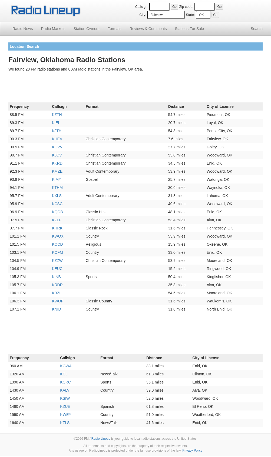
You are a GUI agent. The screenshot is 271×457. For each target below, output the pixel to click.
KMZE (57, 171)
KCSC (57, 204)
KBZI (56, 293)
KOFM (57, 252)
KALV (65, 390)
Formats (114, 28)
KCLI (64, 374)
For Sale (189, 28)
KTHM (57, 187)
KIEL (56, 123)
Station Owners (87, 28)
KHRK (57, 228)
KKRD (57, 163)
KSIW (65, 398)
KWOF (57, 301)
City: (142, 15)
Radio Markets (53, 28)
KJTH (56, 131)
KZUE (65, 406)
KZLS (65, 423)
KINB (56, 277)
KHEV (57, 139)
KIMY (56, 179)
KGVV (57, 147)
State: (190, 15)
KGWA (65, 366)
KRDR (57, 285)
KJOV (57, 155)
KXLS (57, 196)
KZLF (56, 220)
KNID (56, 309)
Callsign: (141, 7)
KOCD (57, 244)
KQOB (57, 212)
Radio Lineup (100, 439)
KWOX (58, 236)
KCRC (65, 382)
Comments (148, 28)
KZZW (57, 260)
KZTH (57, 114)
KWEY (65, 414)
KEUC (57, 268)
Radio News (22, 28)
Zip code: (186, 7)
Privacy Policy (192, 450)
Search (257, 28)
